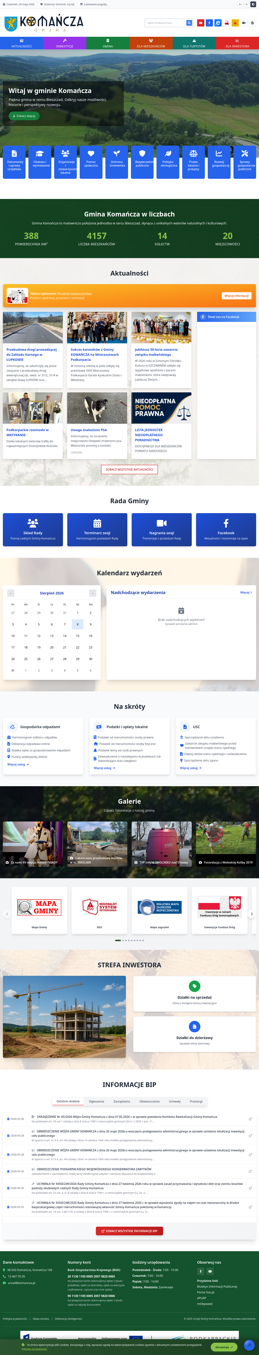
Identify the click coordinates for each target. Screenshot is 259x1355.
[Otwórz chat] (249, 1345)
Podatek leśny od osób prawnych (118, 750)
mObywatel (205, 1306)
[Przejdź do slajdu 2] (123, 942)
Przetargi (196, 1103)
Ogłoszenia (96, 1103)
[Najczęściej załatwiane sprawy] (243, 22)
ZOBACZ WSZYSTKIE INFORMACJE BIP (129, 1233)
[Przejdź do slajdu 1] (118, 942)
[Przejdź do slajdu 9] (143, 942)
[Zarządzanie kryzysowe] (235, 22)
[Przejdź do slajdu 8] (140, 942)
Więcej (246, 592)
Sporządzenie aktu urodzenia (202, 737)
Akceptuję (223, 1347)
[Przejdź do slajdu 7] (137, 942)
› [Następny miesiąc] (92, 593)
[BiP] (226, 22)
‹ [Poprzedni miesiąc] (10, 593)
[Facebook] (209, 22)
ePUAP (201, 1300)
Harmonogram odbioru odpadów (32, 737)
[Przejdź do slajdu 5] (131, 942)
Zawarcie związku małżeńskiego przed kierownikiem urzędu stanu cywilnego (208, 745)
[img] (33, 844)
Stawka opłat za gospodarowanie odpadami (38, 750)
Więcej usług (18, 764)
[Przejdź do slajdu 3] (126, 942)
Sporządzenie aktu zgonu (199, 760)
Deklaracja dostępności (68, 1320)
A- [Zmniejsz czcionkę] (247, 4)
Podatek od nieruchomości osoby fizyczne (125, 743)
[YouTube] (200, 22)
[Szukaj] (189, 23)
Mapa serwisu (41, 1320)
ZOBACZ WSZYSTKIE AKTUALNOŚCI (129, 469)
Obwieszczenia (149, 1103)
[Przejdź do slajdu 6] (134, 942)
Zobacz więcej (24, 116)
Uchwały (175, 1103)
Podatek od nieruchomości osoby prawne (124, 737)
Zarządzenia (121, 1103)
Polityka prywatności (15, 1320)
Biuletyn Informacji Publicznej (217, 1288)
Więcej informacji (237, 296)
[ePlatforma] (218, 22)
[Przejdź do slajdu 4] (129, 942)
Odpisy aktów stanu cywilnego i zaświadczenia (213, 753)
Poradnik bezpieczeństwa (74, 294)
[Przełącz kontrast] (253, 4)
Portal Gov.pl (205, 1294)
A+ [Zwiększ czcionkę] (240, 4)
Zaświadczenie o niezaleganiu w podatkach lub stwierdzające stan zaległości (127, 758)
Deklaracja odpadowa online (28, 743)
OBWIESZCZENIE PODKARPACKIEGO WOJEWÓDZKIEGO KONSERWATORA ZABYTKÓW (91, 1171)
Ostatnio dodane (67, 1103)
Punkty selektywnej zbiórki (27, 756)
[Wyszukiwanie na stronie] (167, 23)
